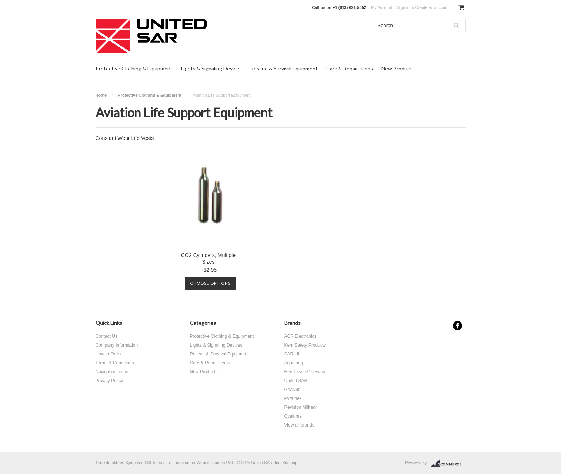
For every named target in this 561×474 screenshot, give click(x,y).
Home (101, 95)
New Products (398, 68)
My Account (381, 7)
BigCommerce (448, 463)
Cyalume (293, 416)
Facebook (457, 325)
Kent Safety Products (305, 345)
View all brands (299, 425)
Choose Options (210, 283)
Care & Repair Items (349, 68)
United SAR (296, 380)
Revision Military (300, 407)
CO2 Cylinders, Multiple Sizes (208, 258)
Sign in (403, 7)
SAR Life (293, 354)
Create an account (431, 7)
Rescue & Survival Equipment (284, 68)
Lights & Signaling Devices (211, 68)
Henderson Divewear (305, 371)
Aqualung (293, 362)
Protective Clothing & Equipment (134, 68)
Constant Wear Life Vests (125, 138)
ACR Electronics (300, 336)
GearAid (292, 389)
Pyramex (293, 398)
